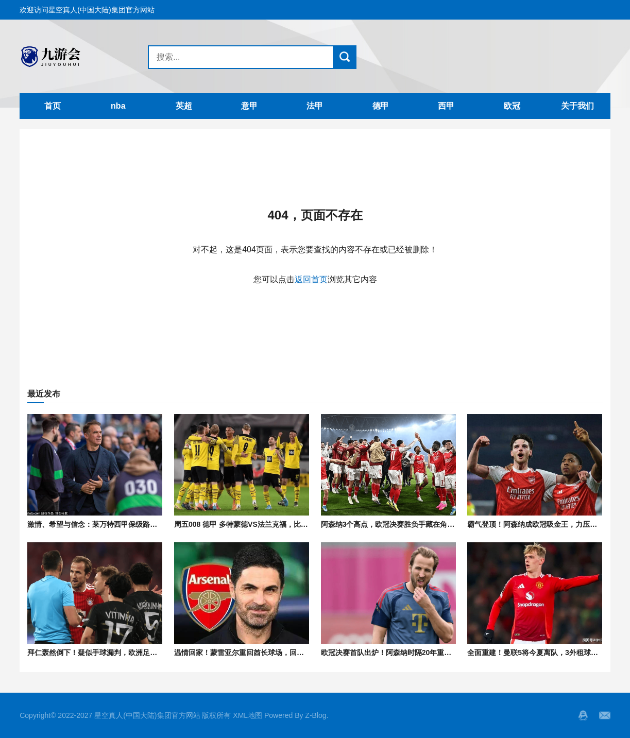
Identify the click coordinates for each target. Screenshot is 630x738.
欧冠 (512, 105)
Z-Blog (315, 715)
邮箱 (604, 715)
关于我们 (577, 105)
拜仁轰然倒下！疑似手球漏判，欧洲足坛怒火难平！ (110, 652)
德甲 (380, 105)
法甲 (315, 105)
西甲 (446, 105)
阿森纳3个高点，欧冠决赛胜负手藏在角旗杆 (391, 524)
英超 (184, 105)
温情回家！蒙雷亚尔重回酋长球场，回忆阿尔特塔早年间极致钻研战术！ (289, 652)
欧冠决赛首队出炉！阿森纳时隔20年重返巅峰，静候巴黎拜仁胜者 (426, 652)
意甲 (249, 105)
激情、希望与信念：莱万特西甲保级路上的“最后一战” (113, 524)
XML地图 (247, 715)
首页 (52, 105)
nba (118, 105)
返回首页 (311, 279)
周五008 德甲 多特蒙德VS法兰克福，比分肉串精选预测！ (266, 524)
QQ (583, 715)
